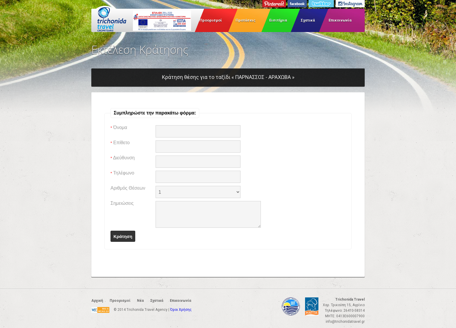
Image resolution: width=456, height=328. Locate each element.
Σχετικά (308, 20)
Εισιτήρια (278, 20)
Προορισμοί (211, 20)
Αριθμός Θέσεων (128, 188)
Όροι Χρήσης (181, 310)
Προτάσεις (246, 20)
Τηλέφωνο (122, 172)
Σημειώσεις (122, 203)
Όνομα (119, 127)
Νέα (140, 301)
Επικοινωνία (340, 20)
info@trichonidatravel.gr (345, 322)
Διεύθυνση (123, 157)
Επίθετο (120, 142)
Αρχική (97, 301)
